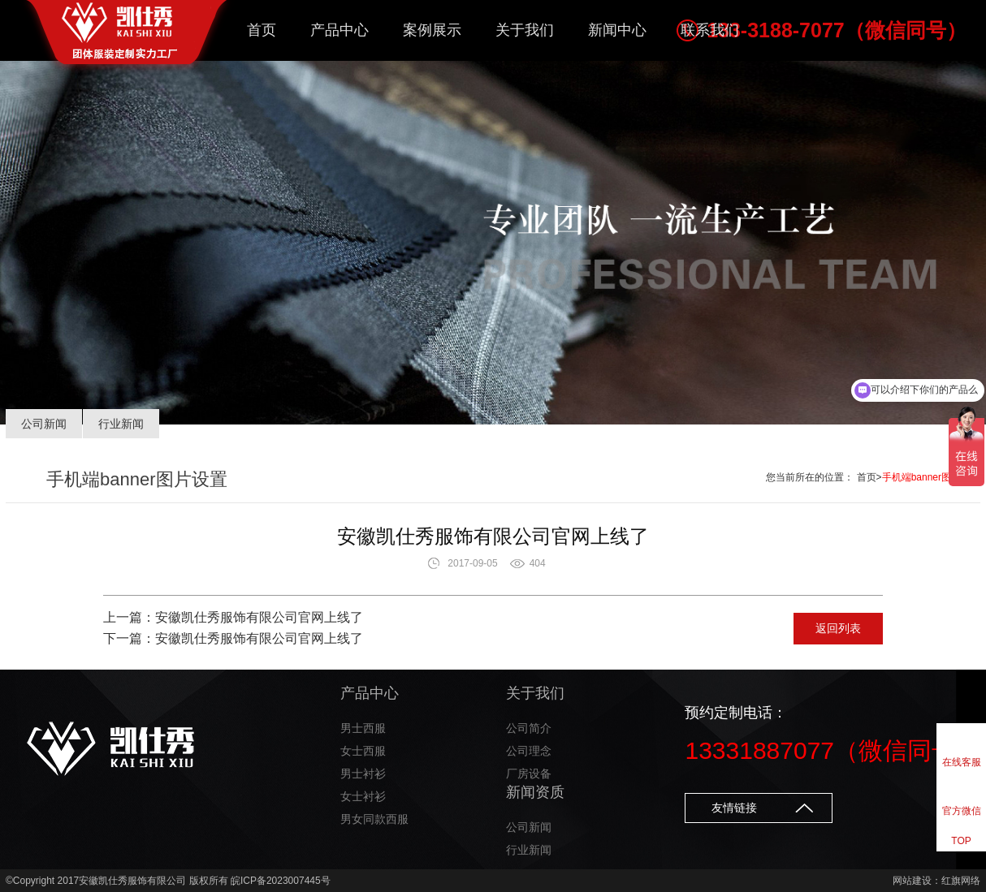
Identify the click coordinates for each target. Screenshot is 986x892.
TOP (961, 841)
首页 (261, 30)
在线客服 (961, 762)
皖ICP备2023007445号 (281, 880)
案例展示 (432, 30)
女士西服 (363, 750)
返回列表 (838, 628)
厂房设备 (528, 773)
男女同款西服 (374, 818)
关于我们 (524, 30)
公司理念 (528, 750)
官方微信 (961, 811)
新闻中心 (617, 30)
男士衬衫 (363, 773)
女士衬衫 (363, 796)
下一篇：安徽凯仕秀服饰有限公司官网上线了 (233, 638)
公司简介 (528, 728)
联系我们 (710, 30)
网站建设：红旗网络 (936, 880)
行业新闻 (121, 423)
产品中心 (339, 30)
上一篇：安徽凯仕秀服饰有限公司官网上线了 (233, 617)
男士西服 (363, 728)
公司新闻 (44, 423)
